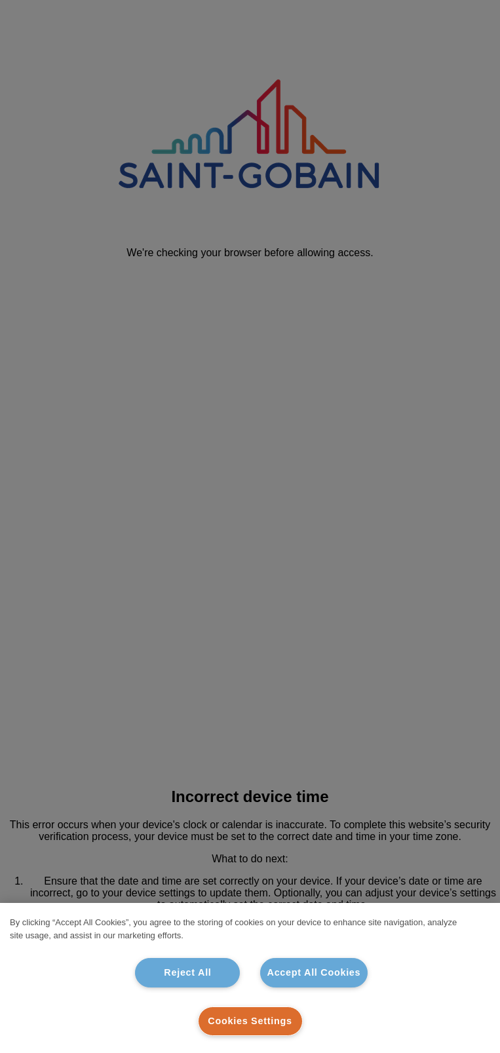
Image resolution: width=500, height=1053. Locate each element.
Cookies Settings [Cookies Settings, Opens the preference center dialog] (250, 1021)
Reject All (187, 972)
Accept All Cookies (314, 972)
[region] (250, 978)
